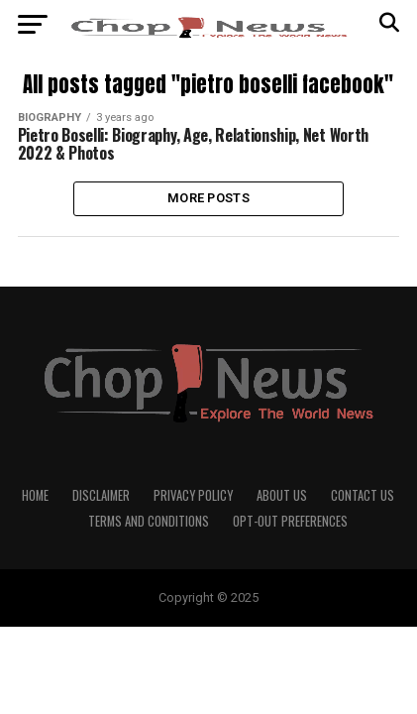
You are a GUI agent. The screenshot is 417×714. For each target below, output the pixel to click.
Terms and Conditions (148, 521)
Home (35, 495)
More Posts (208, 197)
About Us (282, 495)
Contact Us (362, 495)
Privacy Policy (193, 495)
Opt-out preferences (290, 521)
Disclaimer (101, 495)
